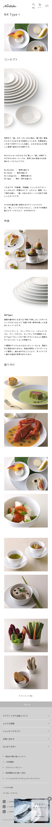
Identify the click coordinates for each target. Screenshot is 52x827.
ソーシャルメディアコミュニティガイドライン (23, 778)
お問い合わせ (8, 739)
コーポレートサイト (10, 793)
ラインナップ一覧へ (27, 696)
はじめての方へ (9, 746)
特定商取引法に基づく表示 (16, 773)
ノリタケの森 (8, 787)
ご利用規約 (10, 762)
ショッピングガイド (11, 731)
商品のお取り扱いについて (16, 756)
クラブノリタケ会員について (15, 715)
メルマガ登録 (8, 723)
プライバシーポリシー (14, 767)
